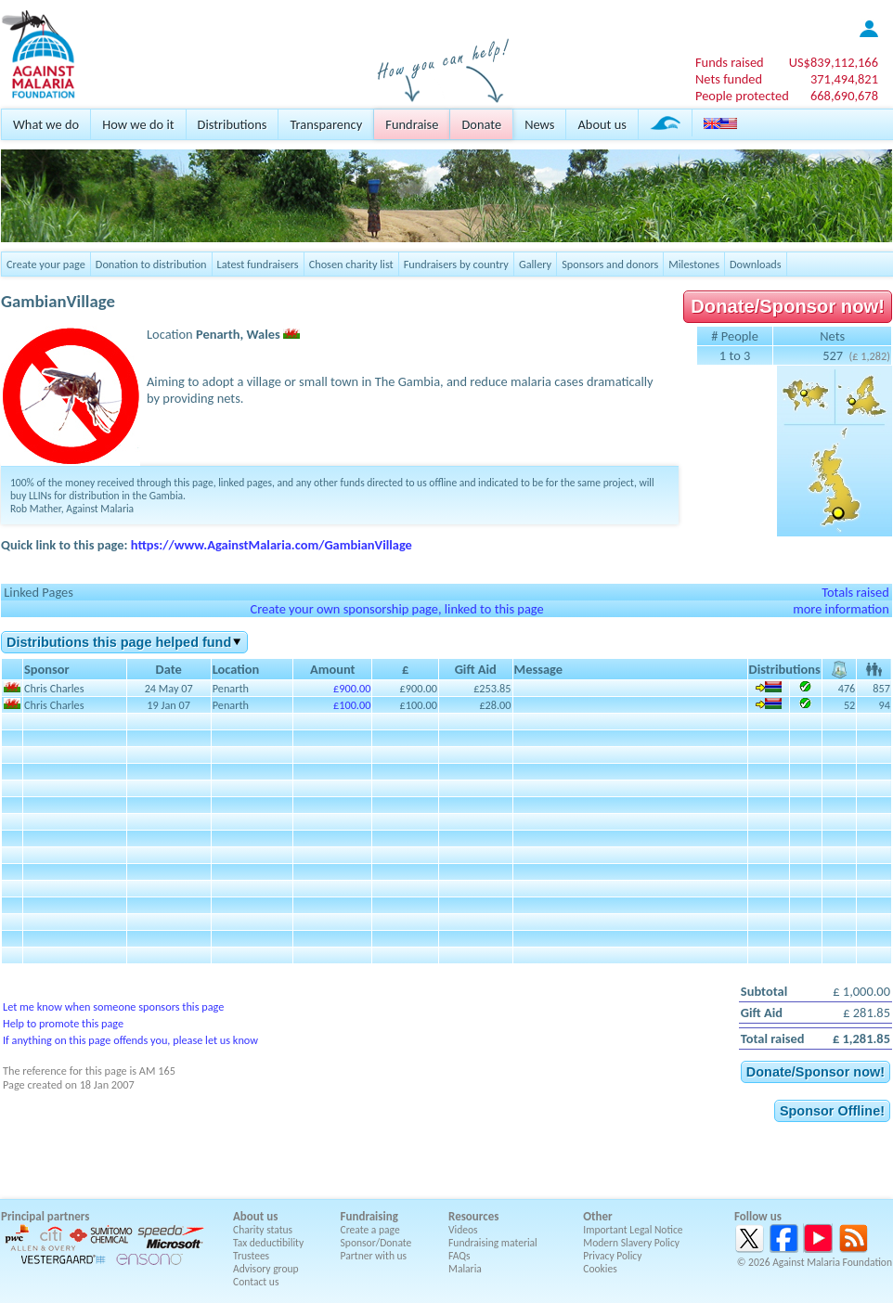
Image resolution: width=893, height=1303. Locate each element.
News (539, 124)
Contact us (255, 1281)
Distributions (232, 124)
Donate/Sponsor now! (788, 306)
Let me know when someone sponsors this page (113, 1006)
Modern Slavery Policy (631, 1242)
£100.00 (351, 705)
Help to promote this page (63, 1023)
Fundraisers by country (456, 264)
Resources (473, 1216)
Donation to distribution (151, 264)
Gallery (535, 264)
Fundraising (369, 1216)
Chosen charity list (351, 264)
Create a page (370, 1229)
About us (601, 124)
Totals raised (855, 592)
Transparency (326, 124)
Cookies (600, 1268)
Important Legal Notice (632, 1229)
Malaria (465, 1268)
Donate (481, 124)
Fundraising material (492, 1242)
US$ (833, 62)
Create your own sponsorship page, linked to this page (396, 608)
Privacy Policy (612, 1255)
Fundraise (411, 124)
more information (841, 608)
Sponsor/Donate (376, 1242)
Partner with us (374, 1255)
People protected (742, 95)
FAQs (459, 1255)
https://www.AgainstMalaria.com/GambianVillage (271, 544)
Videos (463, 1229)
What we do (46, 124)
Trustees (251, 1255)
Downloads (756, 264)
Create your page (45, 264)
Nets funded (728, 79)
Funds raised (729, 62)
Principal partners (45, 1216)
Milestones (693, 264)
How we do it (138, 124)
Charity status (262, 1229)
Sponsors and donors (610, 264)
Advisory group (266, 1268)
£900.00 (351, 688)
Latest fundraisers (258, 264)
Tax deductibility (268, 1242)
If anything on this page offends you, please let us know (130, 1040)
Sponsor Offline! (832, 1110)
